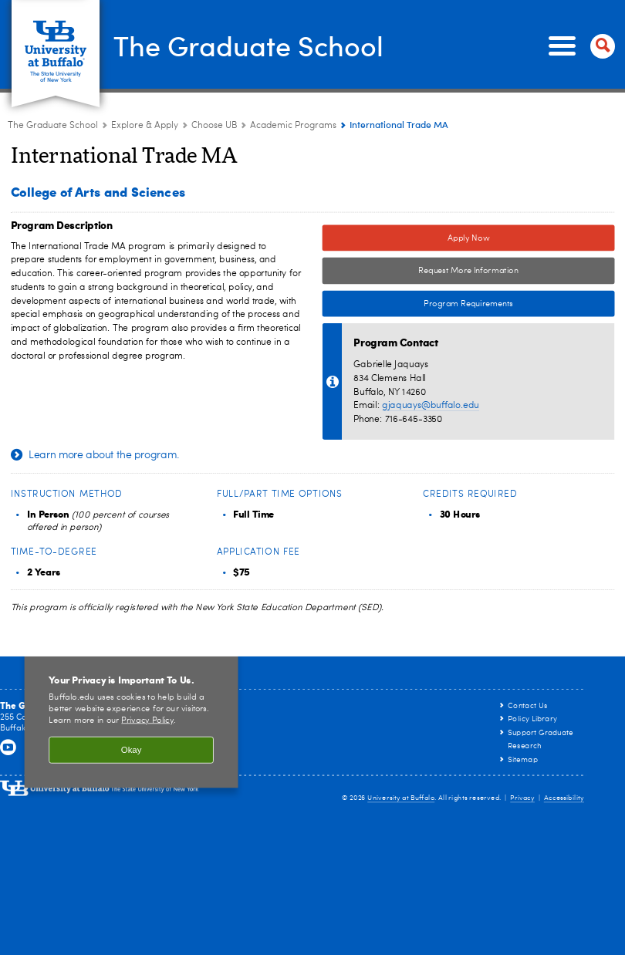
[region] (131, 718)
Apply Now (468, 238)
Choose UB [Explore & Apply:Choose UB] (214, 125)
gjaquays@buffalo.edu (430, 405)
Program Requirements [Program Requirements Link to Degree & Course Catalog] (418, 304)
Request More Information (468, 271)
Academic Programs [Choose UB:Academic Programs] (293, 125)
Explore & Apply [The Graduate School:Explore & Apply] (144, 125)
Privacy (522, 798)
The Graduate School (248, 44)
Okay (131, 750)
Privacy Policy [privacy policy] (147, 720)
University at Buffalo (400, 798)
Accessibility (564, 798)
